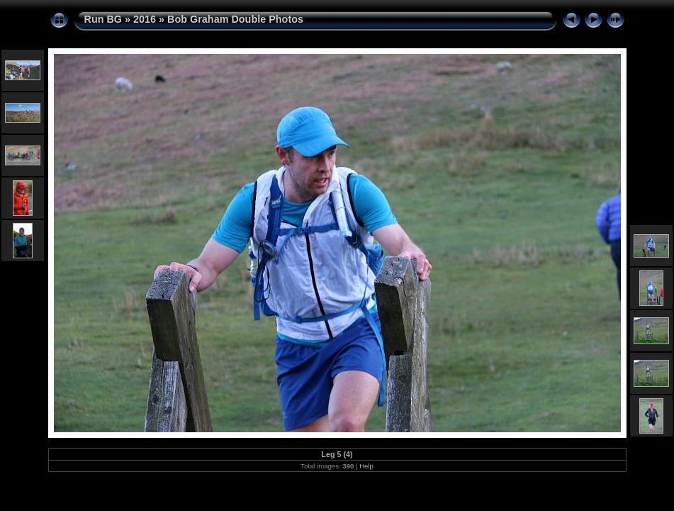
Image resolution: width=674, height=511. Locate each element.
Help (366, 466)
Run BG (103, 19)
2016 (144, 19)
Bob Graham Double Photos (235, 19)
